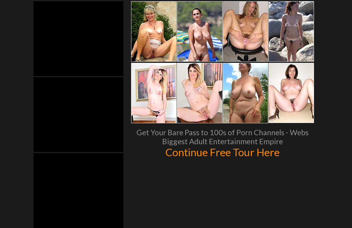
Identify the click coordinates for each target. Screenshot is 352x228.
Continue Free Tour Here (222, 152)
